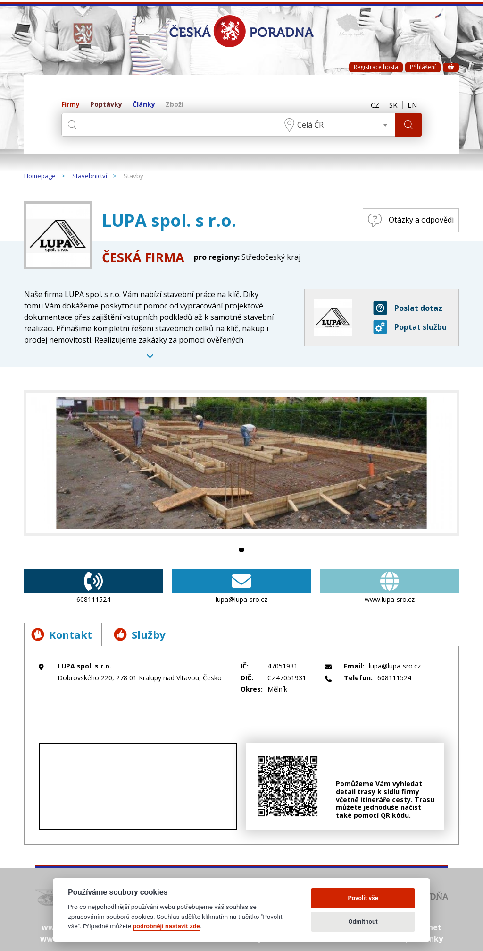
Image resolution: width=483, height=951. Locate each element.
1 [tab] (241, 550)
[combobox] (336, 124)
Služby (140, 634)
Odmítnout (363, 921)
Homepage (40, 176)
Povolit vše (363, 897)
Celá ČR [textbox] (310, 125)
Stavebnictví (89, 176)
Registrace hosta (376, 67)
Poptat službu (410, 327)
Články (144, 105)
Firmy (70, 105)
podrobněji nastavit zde (166, 926)
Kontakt (61, 634)
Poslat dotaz (407, 308)
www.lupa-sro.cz (389, 586)
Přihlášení (423, 67)
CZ (375, 105)
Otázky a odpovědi (411, 220)
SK (393, 105)
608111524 (93, 586)
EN (412, 105)
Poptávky (106, 105)
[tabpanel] (241, 463)
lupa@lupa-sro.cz (241, 586)
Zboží (174, 105)
